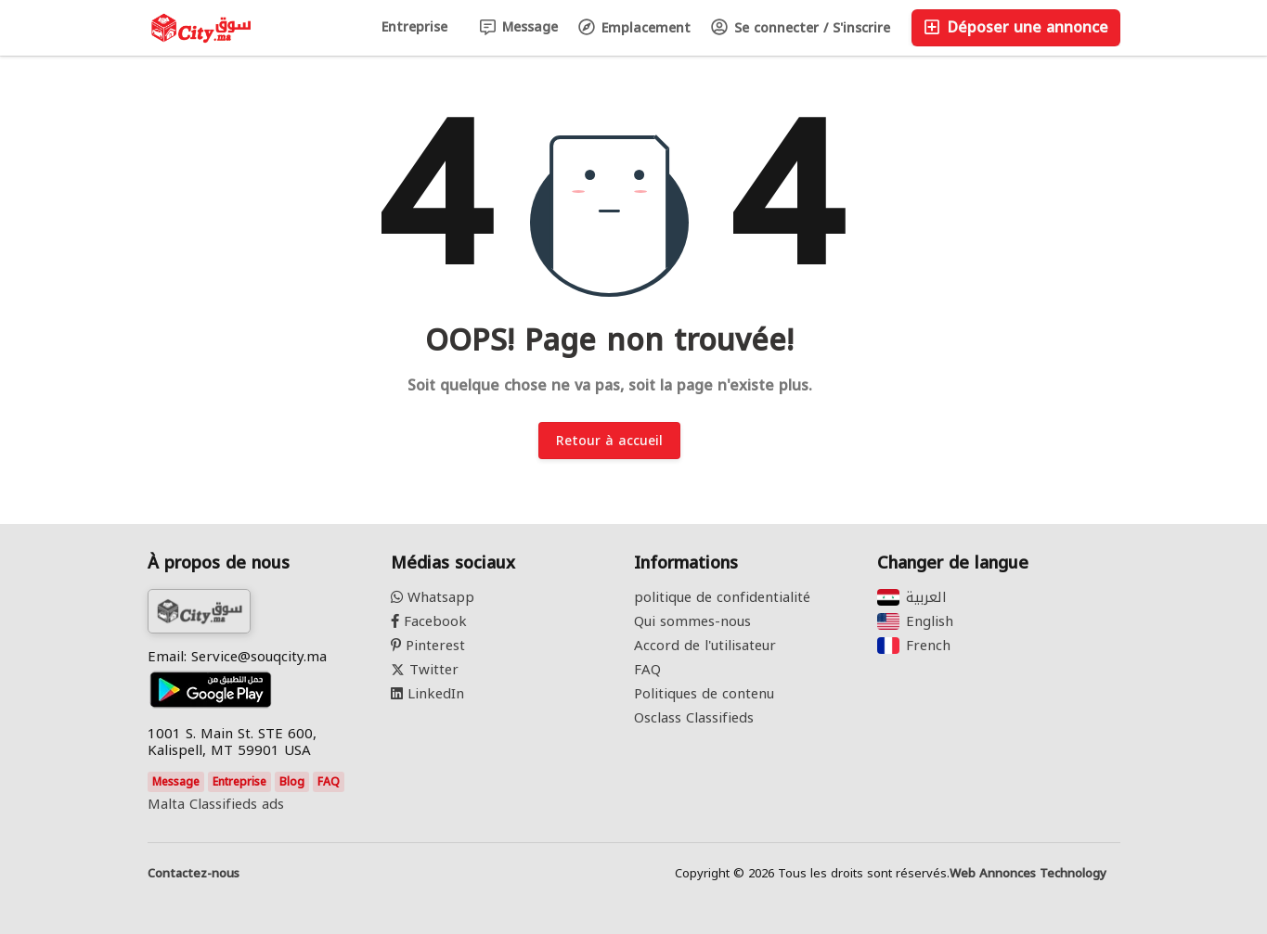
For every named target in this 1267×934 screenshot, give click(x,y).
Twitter (425, 669)
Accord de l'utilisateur (705, 645)
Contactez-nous (193, 873)
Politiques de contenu (704, 693)
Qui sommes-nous (692, 621)
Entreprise (414, 27)
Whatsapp (432, 597)
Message (519, 27)
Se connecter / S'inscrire (800, 28)
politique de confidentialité (722, 597)
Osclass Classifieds (694, 718)
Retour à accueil (609, 441)
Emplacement (634, 28)
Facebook (429, 621)
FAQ (328, 782)
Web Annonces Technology (1028, 873)
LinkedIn (427, 693)
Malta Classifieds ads (216, 804)
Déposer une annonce (1016, 27)
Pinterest (428, 645)
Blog (291, 782)
